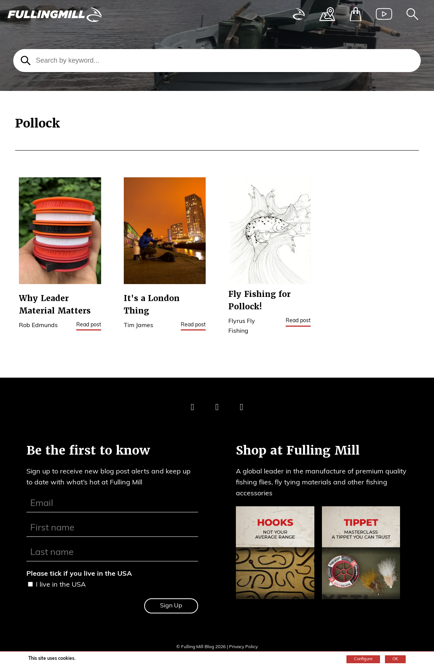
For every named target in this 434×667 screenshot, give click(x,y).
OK (395, 659)
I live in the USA (61, 585)
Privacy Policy (243, 647)
